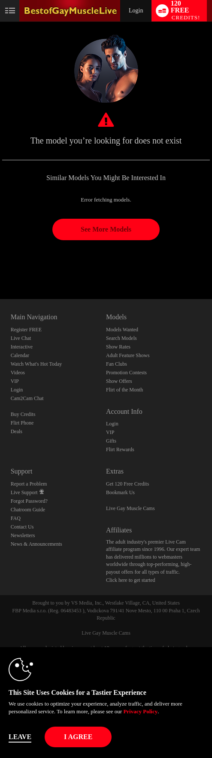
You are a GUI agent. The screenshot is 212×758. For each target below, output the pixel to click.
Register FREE (26, 330)
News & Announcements (36, 544)
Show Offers (119, 381)
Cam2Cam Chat (27, 398)
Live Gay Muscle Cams (130, 508)
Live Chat (21, 338)
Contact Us (22, 527)
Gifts (111, 441)
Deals (16, 431)
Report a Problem (29, 484)
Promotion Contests (126, 373)
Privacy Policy (140, 711)
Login (136, 10)
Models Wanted (122, 330)
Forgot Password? (29, 501)
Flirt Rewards (120, 449)
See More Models (106, 229)
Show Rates (118, 347)
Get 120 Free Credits (127, 484)
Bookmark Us (120, 492)
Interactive (22, 347)
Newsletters (23, 535)
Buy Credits (23, 414)
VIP (15, 381)
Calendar (20, 355)
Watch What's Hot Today (36, 364)
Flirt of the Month (124, 390)
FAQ (16, 518)
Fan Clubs (116, 364)
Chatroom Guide (28, 510)
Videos (18, 373)
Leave (20, 736)
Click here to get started (130, 580)
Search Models (121, 338)
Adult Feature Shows (127, 355)
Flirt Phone (22, 423)
